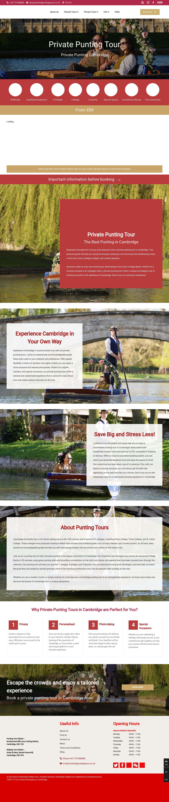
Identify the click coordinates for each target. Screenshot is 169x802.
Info (106, 12)
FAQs (117, 12)
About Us (54, 12)
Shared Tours (71, 12)
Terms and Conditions (70, 748)
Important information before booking (84, 179)
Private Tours (91, 12)
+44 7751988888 (15, 2)
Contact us (65, 739)
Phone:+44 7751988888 (72, 758)
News (62, 743)
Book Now (150, 12)
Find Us (67, 2)
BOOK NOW (137, 687)
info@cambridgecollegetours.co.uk (43, 2)
